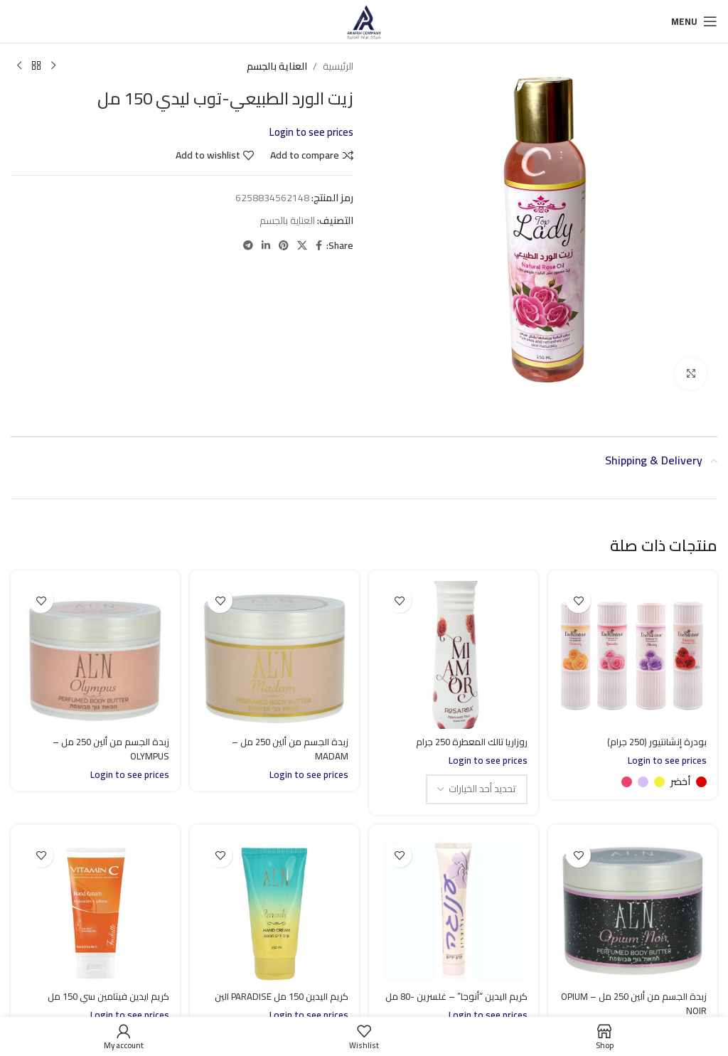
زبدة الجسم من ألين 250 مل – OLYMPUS (105, 746)
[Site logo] (364, 20)
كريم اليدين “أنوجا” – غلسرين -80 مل (459, 1002)
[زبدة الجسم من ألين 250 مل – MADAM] (274, 653)
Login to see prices (311, 132)
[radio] (701, 778)
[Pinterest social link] (283, 245)
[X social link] (302, 245)
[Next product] (19, 66)
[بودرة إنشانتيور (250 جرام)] (634, 653)
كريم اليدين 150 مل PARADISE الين (274, 995)
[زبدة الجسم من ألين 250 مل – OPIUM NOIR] (634, 909)
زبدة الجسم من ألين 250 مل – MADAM (285, 746)
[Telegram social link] (248, 245)
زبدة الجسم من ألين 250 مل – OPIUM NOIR (645, 1002)
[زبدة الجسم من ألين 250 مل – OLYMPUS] (93, 653)
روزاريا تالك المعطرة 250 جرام (466, 739)
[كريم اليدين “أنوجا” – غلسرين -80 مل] (454, 909)
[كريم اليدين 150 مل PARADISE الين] (274, 909)
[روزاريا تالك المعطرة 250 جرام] (454, 653)
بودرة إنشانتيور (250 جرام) (655, 739)
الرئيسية (338, 66)
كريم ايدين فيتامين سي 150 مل (100, 995)
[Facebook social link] (318, 245)
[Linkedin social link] (265, 245)
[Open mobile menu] (694, 21)
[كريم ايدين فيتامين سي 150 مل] (93, 909)
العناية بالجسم (277, 66)
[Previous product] (53, 66)
